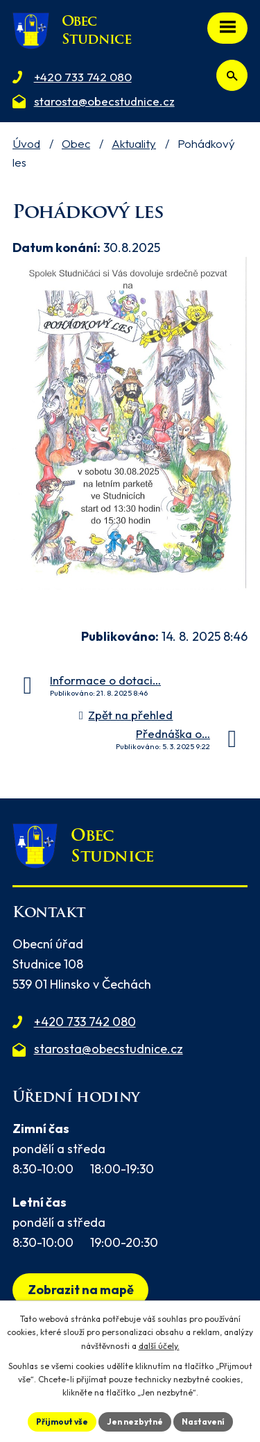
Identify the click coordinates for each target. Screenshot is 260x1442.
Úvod (26, 143)
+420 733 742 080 (85, 1022)
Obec (76, 143)
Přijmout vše (62, 1421)
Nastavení (203, 1421)
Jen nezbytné (135, 1421)
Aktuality (134, 143)
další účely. (159, 1346)
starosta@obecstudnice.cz (108, 1049)
